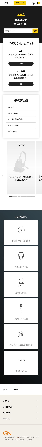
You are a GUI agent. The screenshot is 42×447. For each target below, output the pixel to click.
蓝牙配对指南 (13, 125)
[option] (21, 167)
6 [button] (24, 196)
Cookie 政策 (7, 439)
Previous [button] (3, 173)
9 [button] (33, 196)
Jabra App (12, 107)
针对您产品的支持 (15, 119)
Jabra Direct (13, 113)
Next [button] (39, 173)
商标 (38, 437)
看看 (21, 63)
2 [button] (13, 196)
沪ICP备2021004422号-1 (9, 437)
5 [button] (22, 196)
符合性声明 (15, 439)
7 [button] (27, 196)
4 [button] (19, 196)
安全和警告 (29, 439)
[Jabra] (20, 3)
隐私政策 (22, 439)
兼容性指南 (12, 131)
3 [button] (16, 196)
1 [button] (10, 196)
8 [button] (30, 196)
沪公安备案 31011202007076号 (26, 437)
